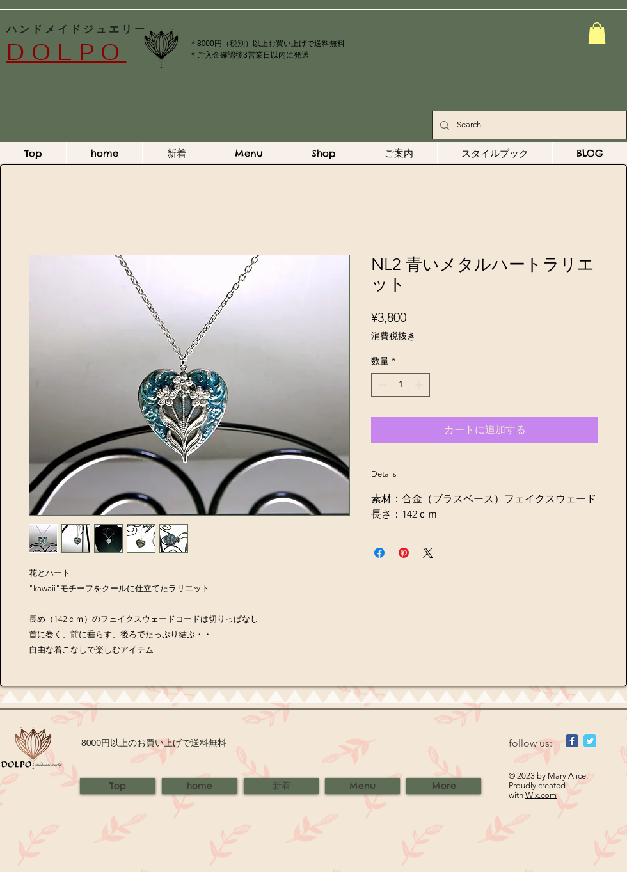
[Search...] (528, 125)
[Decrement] (381, 385)
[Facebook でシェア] (379, 552)
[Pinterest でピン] (403, 552)
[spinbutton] (400, 385)
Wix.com (541, 795)
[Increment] (420, 385)
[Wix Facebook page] (572, 740)
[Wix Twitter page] (589, 740)
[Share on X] (428, 552)
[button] (597, 33)
